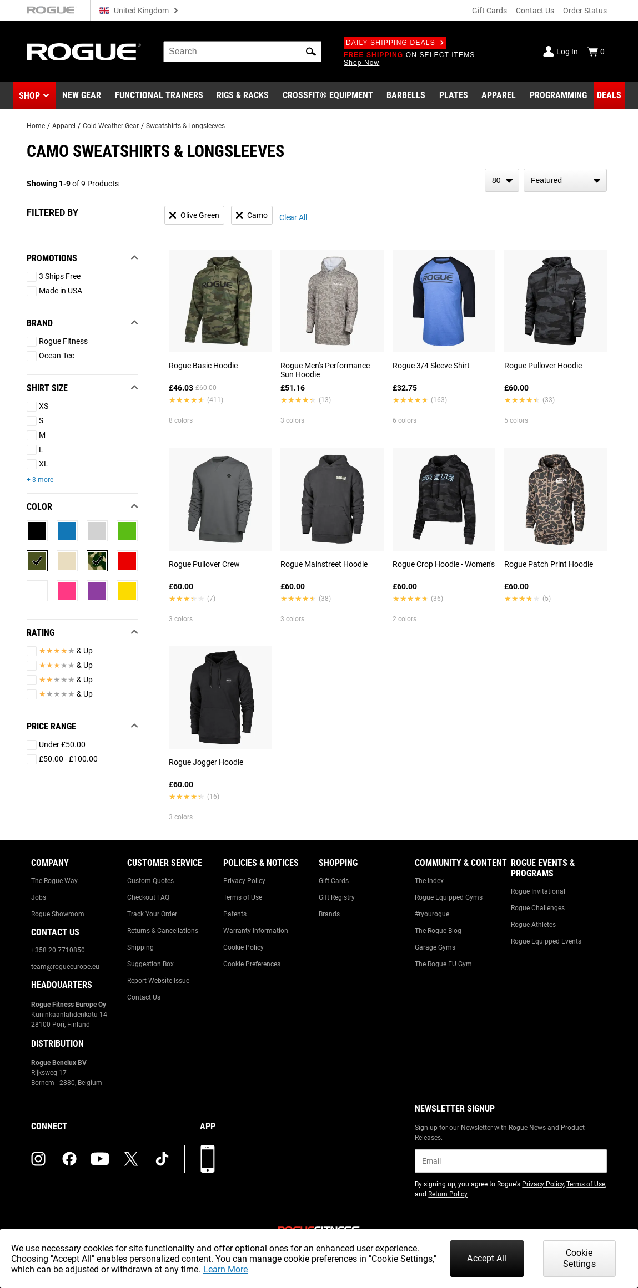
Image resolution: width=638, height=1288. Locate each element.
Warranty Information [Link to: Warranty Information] (255, 931)
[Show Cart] (596, 52)
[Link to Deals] (609, 95)
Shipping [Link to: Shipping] (140, 947)
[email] (511, 1161)
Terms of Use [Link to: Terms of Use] (242, 897)
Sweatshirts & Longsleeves (185, 126)
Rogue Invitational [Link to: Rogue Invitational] (538, 891)
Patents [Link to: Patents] (235, 914)
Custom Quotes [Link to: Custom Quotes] (150, 881)
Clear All (293, 217)
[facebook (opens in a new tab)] (69, 1159)
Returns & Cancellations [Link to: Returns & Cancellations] (162, 931)
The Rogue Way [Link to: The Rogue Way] (54, 881)
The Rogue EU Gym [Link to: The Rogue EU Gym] (443, 964)
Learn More (225, 1269)
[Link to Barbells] (406, 95)
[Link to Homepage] (84, 52)
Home (36, 126)
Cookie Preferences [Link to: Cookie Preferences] (251, 964)
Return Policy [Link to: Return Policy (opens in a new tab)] (448, 1194)
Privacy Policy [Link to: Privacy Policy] (244, 881)
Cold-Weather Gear (111, 126)
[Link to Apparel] (498, 95)
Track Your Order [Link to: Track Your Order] (152, 914)
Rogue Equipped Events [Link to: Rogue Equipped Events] (546, 941)
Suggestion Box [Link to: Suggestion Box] (150, 964)
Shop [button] (29, 95)
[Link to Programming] (558, 95)
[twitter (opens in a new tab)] (131, 1159)
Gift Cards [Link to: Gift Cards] (334, 881)
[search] (242, 51)
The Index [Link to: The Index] (429, 881)
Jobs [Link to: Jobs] (38, 897)
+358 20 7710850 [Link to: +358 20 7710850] (58, 950)
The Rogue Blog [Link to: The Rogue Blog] (438, 931)
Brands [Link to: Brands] (329, 914)
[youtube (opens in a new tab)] (100, 1159)
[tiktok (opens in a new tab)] (162, 1159)
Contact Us (535, 10)
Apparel (64, 126)
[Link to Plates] (453, 95)
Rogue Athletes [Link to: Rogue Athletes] (533, 925)
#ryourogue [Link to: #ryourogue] (432, 914)
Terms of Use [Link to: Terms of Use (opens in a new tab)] (585, 1184)
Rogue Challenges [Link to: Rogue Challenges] (538, 908)
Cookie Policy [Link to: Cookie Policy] (243, 947)
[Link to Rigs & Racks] (242, 95)
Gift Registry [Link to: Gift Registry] (337, 897)
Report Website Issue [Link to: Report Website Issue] (158, 981)
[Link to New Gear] (81, 95)
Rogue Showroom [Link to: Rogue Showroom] (57, 914)
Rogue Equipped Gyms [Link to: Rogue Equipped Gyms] (449, 897)
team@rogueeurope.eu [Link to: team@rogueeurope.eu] (65, 967)
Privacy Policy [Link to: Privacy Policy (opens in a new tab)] (543, 1184)
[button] (310, 51)
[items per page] (502, 180)
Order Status (585, 10)
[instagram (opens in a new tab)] (38, 1159)
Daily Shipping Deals (395, 43)
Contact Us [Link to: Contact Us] (143, 997)
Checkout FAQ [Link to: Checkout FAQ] (148, 897)
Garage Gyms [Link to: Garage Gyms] (435, 947)
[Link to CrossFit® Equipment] (327, 95)
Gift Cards (489, 10)
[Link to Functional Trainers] (159, 95)
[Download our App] (208, 1159)
